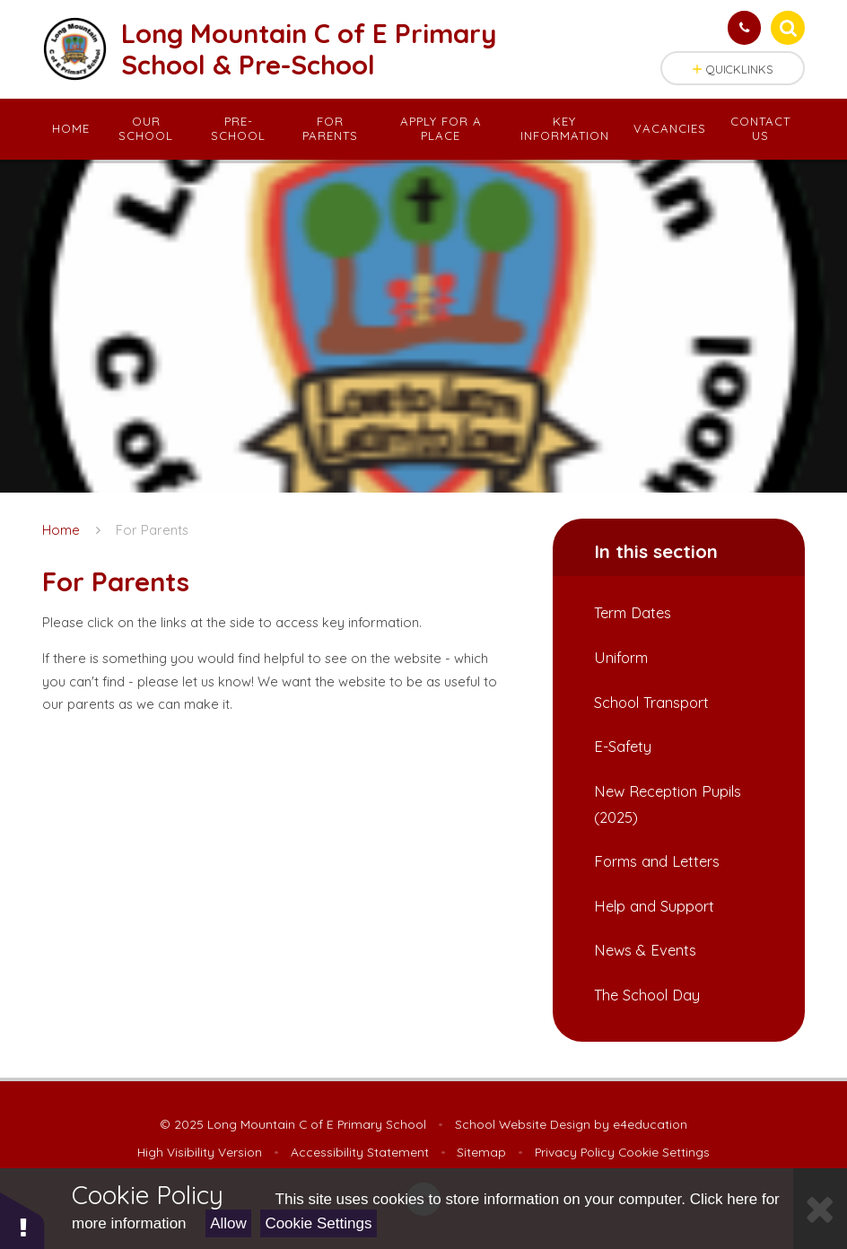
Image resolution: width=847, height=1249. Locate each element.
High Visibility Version (199, 1151)
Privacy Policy (575, 1151)
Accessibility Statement (360, 1151)
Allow (228, 1223)
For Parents (152, 529)
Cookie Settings (318, 1223)
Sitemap (481, 1151)
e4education (650, 1123)
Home (61, 529)
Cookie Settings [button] (664, 1151)
